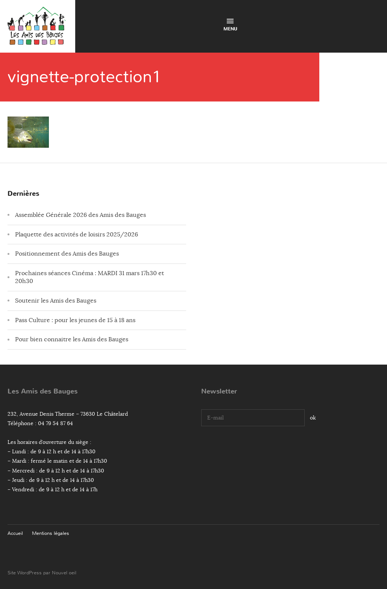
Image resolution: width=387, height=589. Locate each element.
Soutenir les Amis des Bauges (55, 300)
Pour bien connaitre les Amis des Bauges (71, 339)
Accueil (15, 533)
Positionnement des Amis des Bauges (67, 253)
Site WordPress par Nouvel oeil (42, 572)
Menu (230, 25)
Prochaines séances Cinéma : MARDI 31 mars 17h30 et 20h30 (89, 277)
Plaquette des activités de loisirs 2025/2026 (76, 234)
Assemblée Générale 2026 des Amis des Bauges (80, 215)
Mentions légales (50, 533)
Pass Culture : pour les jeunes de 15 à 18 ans (75, 320)
